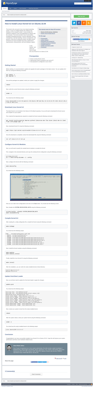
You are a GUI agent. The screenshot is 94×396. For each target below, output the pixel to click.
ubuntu (90, 31)
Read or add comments (86, 33)
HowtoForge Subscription (33, 8)
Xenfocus (9, 384)
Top (89, 384)
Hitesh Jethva (88, 30)
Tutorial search (6, 11)
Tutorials (4, 8)
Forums (15, 8)
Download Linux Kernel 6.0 (47, 41)
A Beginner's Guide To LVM (77, 47)
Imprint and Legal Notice (83, 384)
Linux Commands (22, 8)
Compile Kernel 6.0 (45, 44)
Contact (73, 384)
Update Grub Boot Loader (47, 45)
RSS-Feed (91, 384)
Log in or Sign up (88, 0)
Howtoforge (7, 386)
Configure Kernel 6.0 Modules (48, 42)
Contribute (68, 384)
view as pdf (59, 358)
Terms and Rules (84, 386)
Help (77, 384)
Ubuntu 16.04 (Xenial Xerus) (48, 33)
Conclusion (43, 47)
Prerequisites (44, 38)
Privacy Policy (90, 386)
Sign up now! (81, 16)
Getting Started (44, 40)
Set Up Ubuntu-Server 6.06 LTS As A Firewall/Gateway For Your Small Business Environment (80, 64)
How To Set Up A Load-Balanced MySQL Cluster (81, 73)
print (65, 358)
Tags (10, 8)
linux (87, 31)
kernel (85, 31)
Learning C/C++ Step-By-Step (77, 57)
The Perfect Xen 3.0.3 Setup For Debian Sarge (80, 68)
